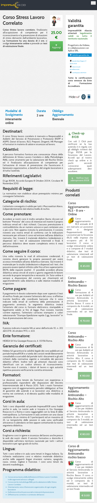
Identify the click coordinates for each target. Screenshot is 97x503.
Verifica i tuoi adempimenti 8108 (79, 179)
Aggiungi (56, 46)
